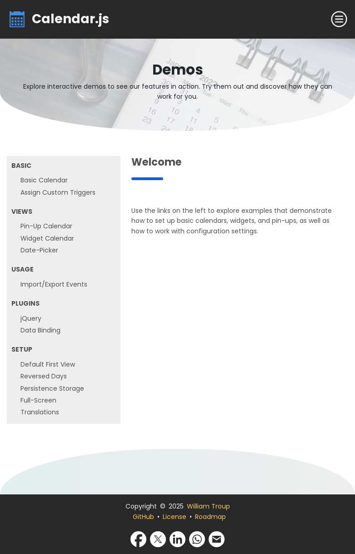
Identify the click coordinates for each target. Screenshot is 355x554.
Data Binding (40, 330)
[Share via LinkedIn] (177, 538)
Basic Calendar (44, 180)
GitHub (143, 516)
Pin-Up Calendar (46, 226)
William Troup (208, 506)
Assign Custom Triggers (57, 192)
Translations (39, 412)
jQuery (30, 318)
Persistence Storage (52, 388)
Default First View (47, 364)
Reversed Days (43, 376)
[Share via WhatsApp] (197, 538)
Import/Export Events (53, 284)
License (174, 516)
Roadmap (210, 516)
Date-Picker (39, 250)
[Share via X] (158, 538)
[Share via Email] (216, 538)
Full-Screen (38, 400)
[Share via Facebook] (138, 538)
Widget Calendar (47, 238)
